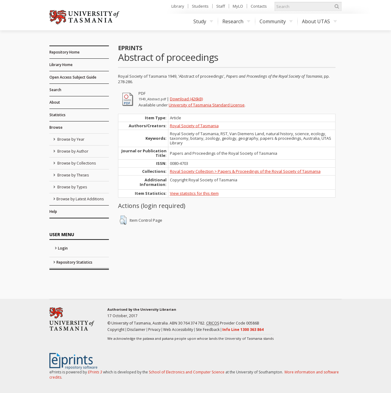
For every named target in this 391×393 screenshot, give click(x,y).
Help (53, 211)
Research (236, 21)
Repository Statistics (74, 262)
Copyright (115, 329)
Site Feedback (208, 329)
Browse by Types (71, 187)
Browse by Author (72, 151)
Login (63, 248)
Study (203, 21)
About (54, 102)
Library (177, 6)
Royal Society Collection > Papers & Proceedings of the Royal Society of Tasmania (245, 171)
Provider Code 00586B (232, 323)
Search (55, 89)
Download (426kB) (186, 99)
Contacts (259, 6)
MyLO (238, 6)
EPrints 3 (95, 372)
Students (200, 6)
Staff (220, 6)
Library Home (61, 64)
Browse (56, 127)
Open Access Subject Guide (72, 77)
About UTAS (319, 21)
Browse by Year (70, 139)
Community (276, 21)
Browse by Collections (76, 163)
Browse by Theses (72, 175)
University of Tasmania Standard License (207, 105)
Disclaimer (136, 329)
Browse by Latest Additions (80, 199)
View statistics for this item (194, 193)
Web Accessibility (178, 329)
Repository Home (64, 52)
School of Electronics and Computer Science (186, 372)
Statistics (57, 114)
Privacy (154, 329)
